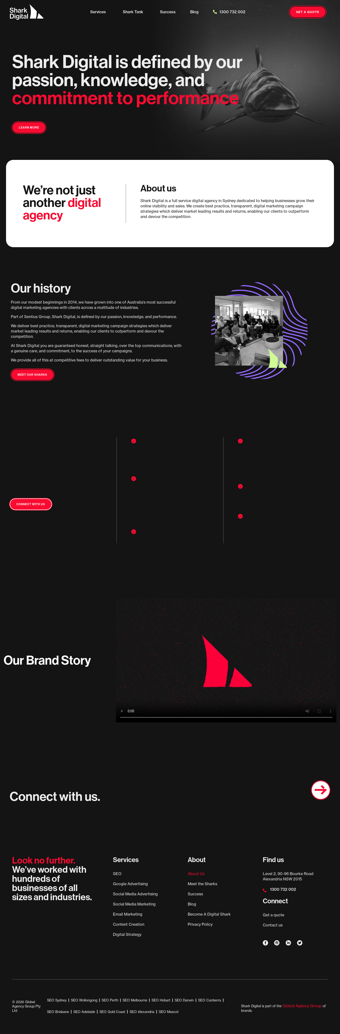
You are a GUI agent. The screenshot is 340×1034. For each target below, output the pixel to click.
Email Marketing (127, 914)
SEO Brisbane (58, 1012)
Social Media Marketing (134, 904)
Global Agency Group (302, 1005)
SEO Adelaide (84, 1012)
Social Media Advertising (135, 893)
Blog (194, 11)
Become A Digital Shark (209, 914)
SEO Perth (110, 1000)
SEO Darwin (184, 1000)
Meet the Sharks (202, 883)
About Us (196, 873)
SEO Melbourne (135, 1000)
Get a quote (273, 914)
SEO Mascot (169, 1012)
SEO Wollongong (84, 1000)
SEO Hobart (161, 1000)
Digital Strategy (127, 934)
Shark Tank (134, 11)
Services (99, 11)
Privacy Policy (200, 924)
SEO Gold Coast (112, 1012)
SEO (117, 873)
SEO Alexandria (142, 1012)
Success (168, 11)
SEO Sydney (57, 1000)
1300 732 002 (229, 11)
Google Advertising (130, 883)
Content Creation (128, 924)
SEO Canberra (209, 1000)
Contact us (273, 925)
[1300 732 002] (264, 890)
